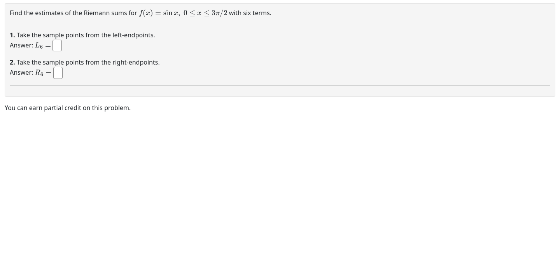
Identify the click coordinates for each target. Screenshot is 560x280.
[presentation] (183, 12)
